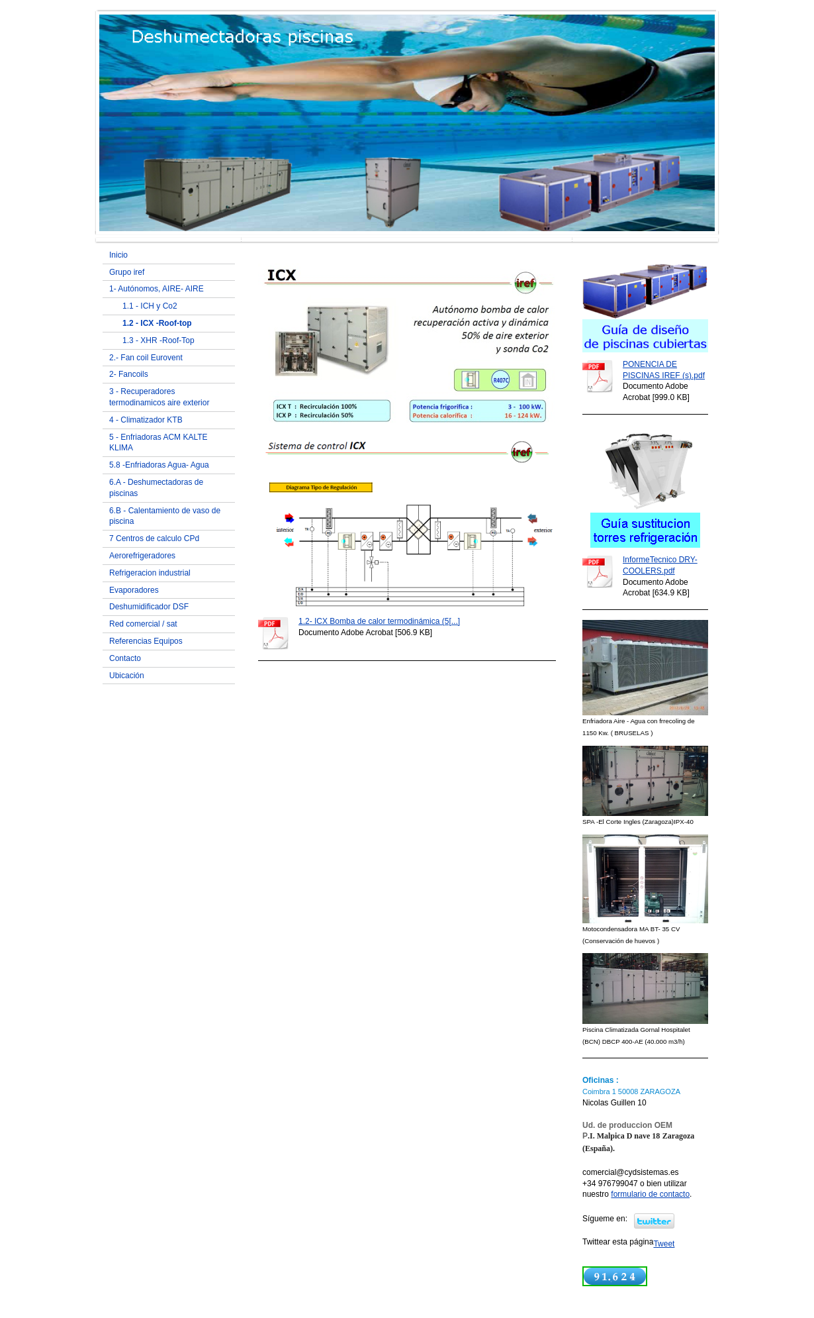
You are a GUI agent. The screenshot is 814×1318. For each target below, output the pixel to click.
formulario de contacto (650, 1194)
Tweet (663, 1243)
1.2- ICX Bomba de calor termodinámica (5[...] (379, 621)
